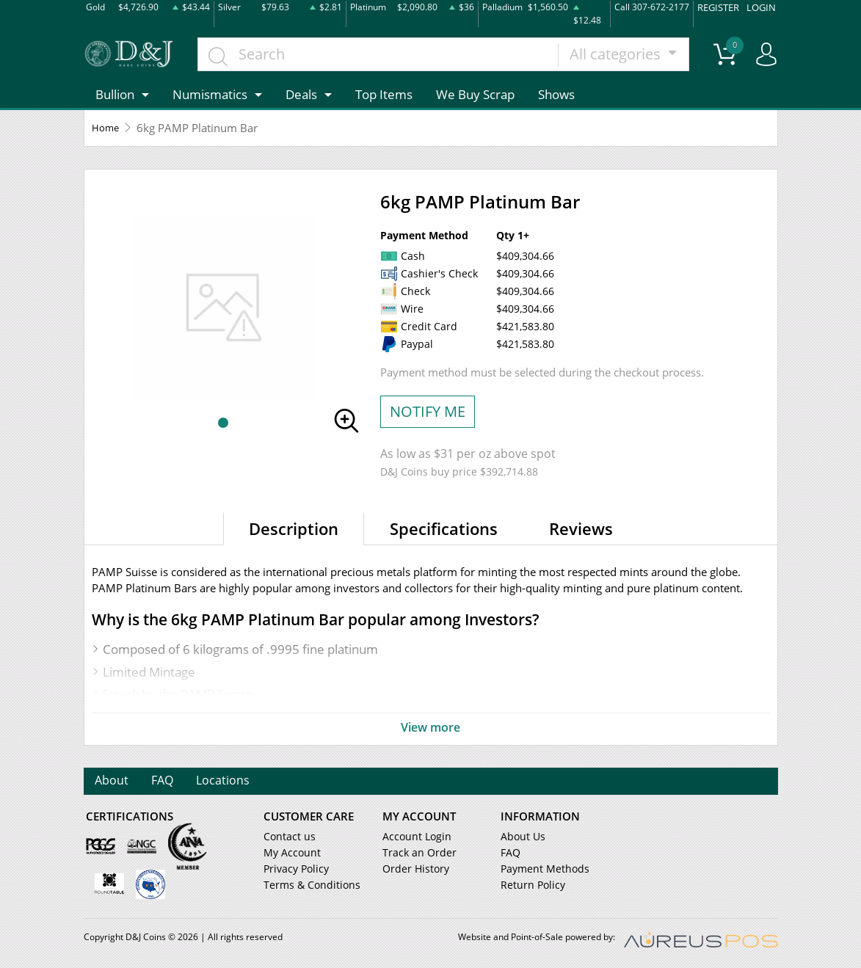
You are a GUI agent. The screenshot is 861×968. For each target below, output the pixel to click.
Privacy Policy (293, 869)
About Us (521, 837)
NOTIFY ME (427, 410)
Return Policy (530, 885)
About (112, 781)
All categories (620, 52)
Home (107, 127)
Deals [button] (301, 92)
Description (293, 527)
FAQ (165, 781)
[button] (223, 422)
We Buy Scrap (475, 92)
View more (431, 726)
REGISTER (722, 6)
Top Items (384, 92)
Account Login (413, 837)
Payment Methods (541, 869)
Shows (556, 92)
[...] (381, 53)
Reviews (581, 527)
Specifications (444, 527)
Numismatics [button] (209, 92)
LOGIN (762, 6)
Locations (228, 781)
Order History (412, 869)
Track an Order (414, 853)
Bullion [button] (114, 92)
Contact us (287, 837)
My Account (290, 853)
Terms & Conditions (306, 885)
